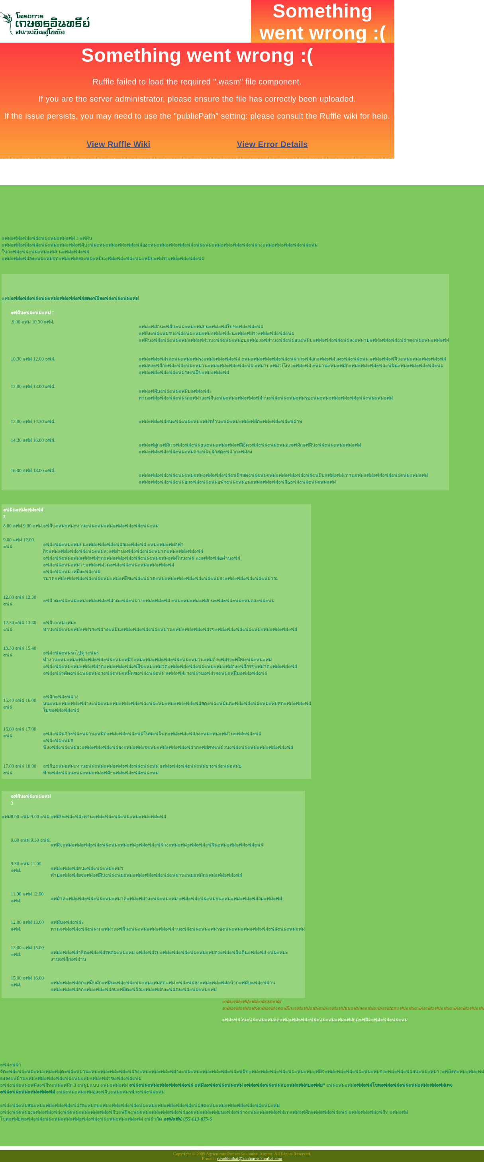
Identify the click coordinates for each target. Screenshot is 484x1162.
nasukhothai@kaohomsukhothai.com (249, 1158)
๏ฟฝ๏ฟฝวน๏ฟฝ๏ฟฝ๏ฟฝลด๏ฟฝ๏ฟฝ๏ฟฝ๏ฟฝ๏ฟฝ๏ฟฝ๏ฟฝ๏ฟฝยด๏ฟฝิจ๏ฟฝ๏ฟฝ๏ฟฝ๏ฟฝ (315, 1020)
